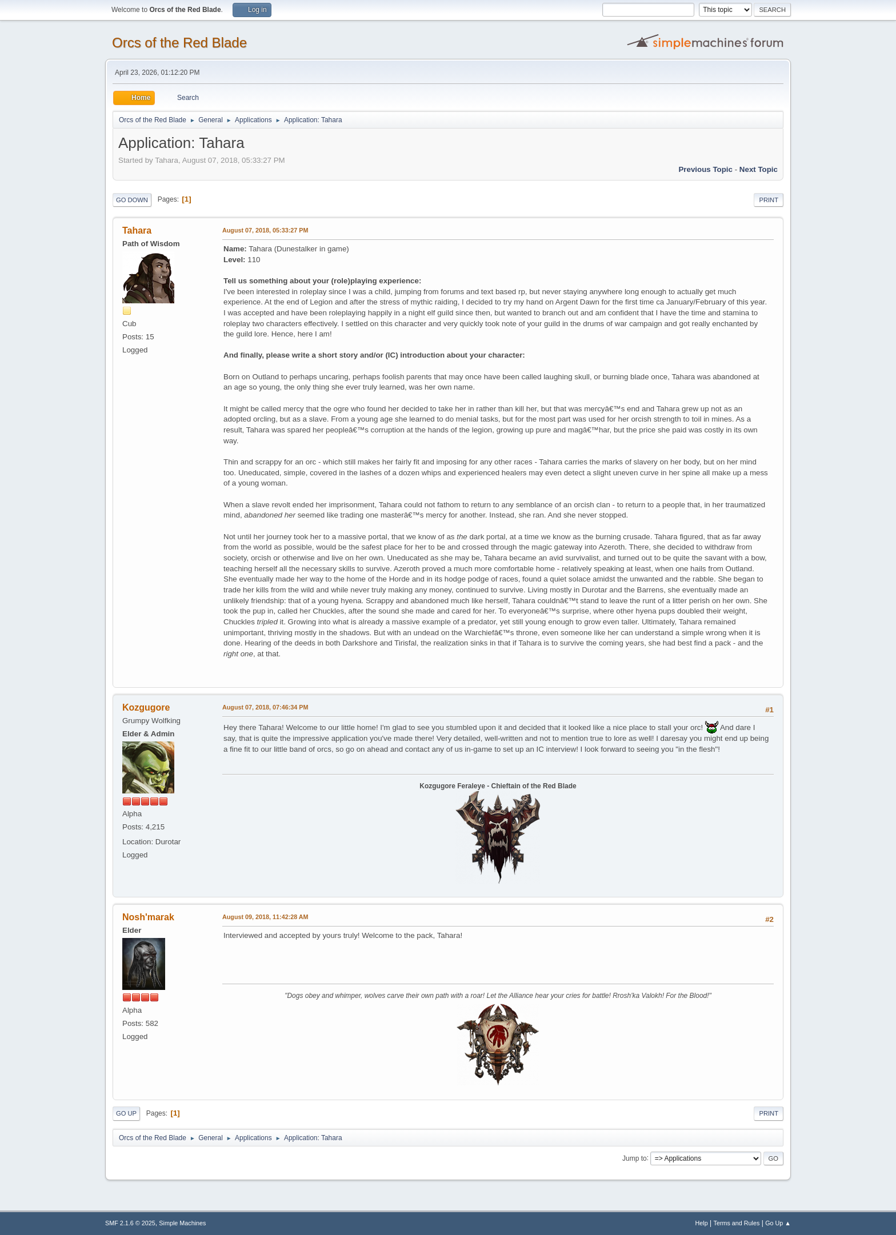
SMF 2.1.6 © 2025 (130, 1223)
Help (701, 1223)
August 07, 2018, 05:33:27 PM (265, 230)
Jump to (634, 1158)
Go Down (132, 200)
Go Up (126, 1113)
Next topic (758, 169)
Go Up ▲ (778, 1223)
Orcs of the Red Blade (179, 42)
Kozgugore (146, 707)
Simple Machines (182, 1223)
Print (768, 200)
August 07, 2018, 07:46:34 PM (265, 707)
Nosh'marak (148, 917)
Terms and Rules (737, 1223)
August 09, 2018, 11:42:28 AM (265, 916)
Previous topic (705, 169)
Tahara (136, 230)
